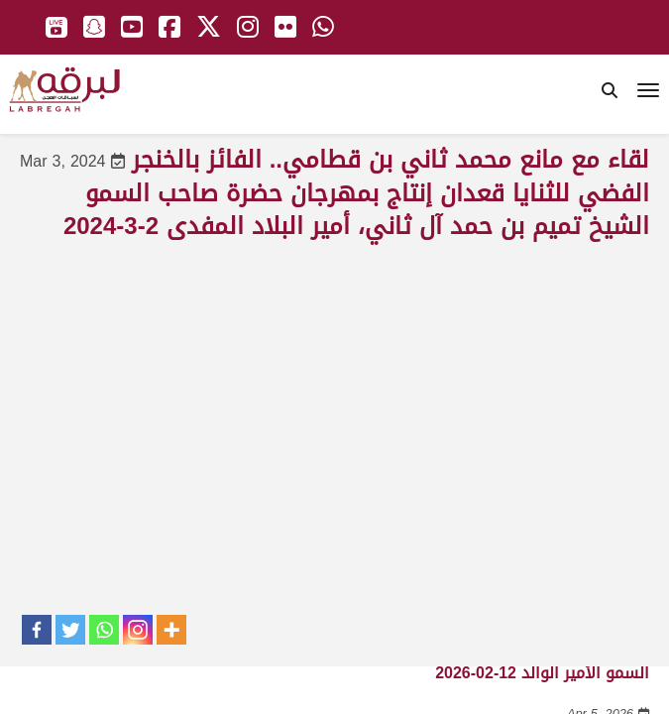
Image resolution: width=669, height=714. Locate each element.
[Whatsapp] (104, 630)
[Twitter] (70, 630)
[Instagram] (138, 630)
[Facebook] (37, 630)
